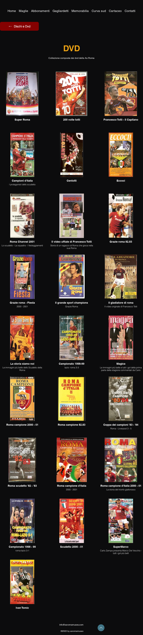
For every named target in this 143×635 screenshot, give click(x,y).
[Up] (101, 627)
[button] (80, 11)
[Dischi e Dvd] (19, 26)
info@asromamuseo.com (71, 624)
